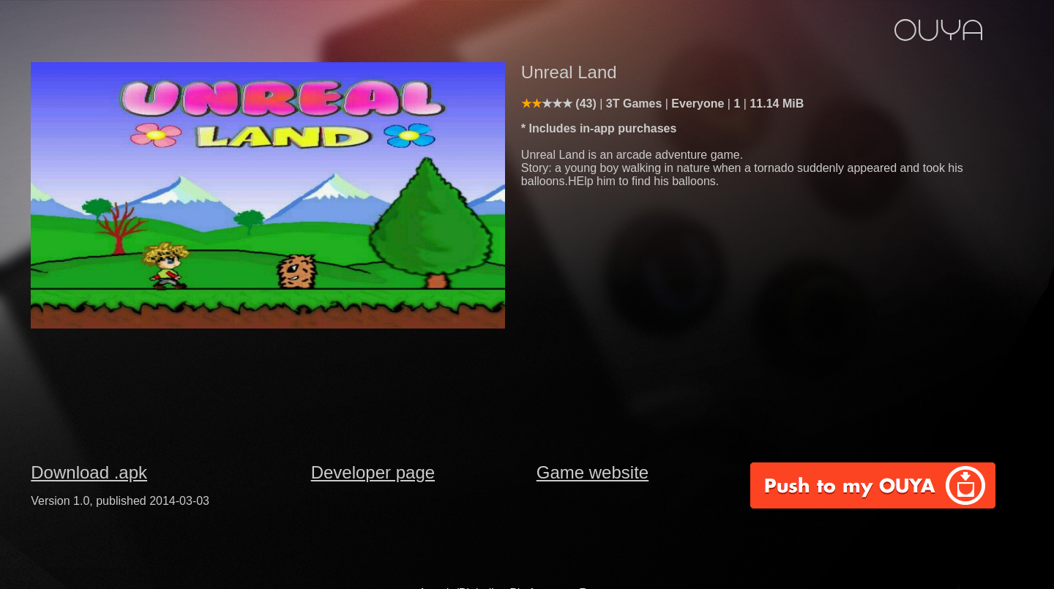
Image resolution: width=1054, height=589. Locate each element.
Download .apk (89, 472)
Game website (593, 472)
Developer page (373, 472)
